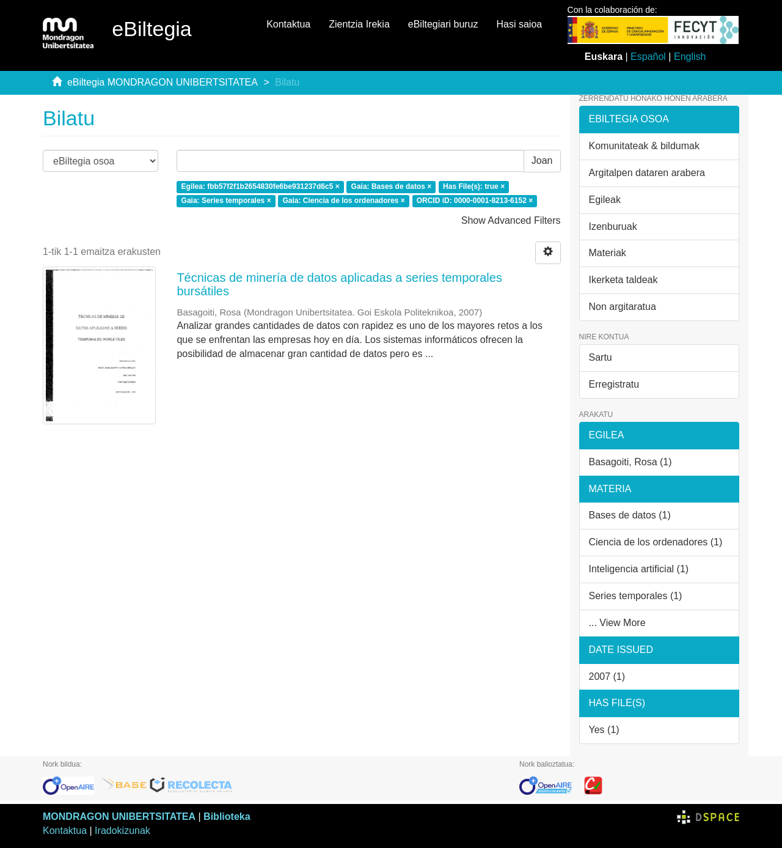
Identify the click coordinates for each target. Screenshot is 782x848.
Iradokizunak (122, 830)
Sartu (600, 357)
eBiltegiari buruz (443, 24)
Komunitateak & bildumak (644, 146)
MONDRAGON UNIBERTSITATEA (119, 816)
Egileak (605, 199)
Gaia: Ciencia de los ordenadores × (343, 200)
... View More (617, 623)
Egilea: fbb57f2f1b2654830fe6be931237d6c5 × (260, 186)
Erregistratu (614, 384)
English (690, 56)
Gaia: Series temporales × (226, 200)
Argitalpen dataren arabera (647, 173)
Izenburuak (613, 226)
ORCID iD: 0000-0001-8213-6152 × (475, 200)
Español (648, 56)
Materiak (607, 253)
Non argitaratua (622, 306)
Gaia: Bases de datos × (391, 186)
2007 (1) (607, 676)
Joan (542, 160)
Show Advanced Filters (511, 220)
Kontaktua (288, 24)
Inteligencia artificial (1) (639, 569)
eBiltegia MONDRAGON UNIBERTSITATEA (162, 82)
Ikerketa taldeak (623, 280)
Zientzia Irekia (359, 24)
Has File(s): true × (474, 186)
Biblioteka (226, 816)
